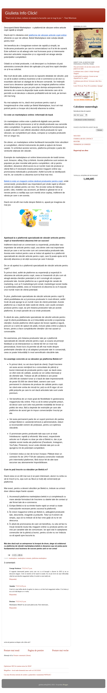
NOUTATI (77, 136)
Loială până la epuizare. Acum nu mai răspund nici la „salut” (86, 77)
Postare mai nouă (11, 650)
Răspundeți (13, 579)
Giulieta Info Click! (21, 13)
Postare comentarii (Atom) (22, 655)
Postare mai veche (60, 650)
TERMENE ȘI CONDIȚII (82, 144)
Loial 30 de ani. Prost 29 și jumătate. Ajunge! (88, 86)
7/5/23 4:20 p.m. (21, 586)
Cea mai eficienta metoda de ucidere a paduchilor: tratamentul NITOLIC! (27, 675)
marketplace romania (24, 558)
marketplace (13, 558)
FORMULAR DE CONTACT (83, 139)
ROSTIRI (77, 142)
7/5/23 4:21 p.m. (21, 601)
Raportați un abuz (81, 151)
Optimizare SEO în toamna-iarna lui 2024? (17, 666)
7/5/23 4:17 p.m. (27, 568)
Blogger (65, 685)
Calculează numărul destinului (84, 120)
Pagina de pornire (36, 650)
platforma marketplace (39, 558)
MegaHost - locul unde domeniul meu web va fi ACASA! (22, 670)
